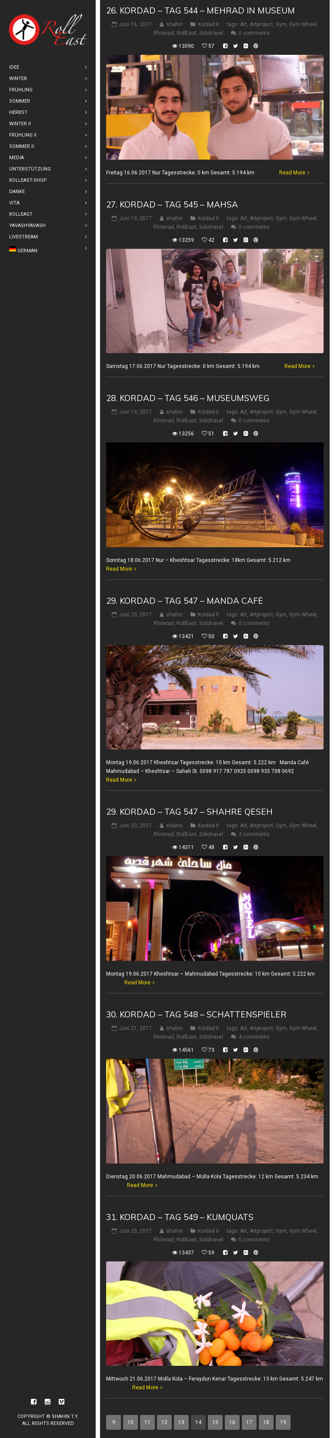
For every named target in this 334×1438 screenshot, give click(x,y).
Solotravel (211, 33)
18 (266, 1422)
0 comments (254, 33)
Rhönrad (164, 33)
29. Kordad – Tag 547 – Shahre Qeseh (189, 811)
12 (164, 1422)
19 (283, 1422)
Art (243, 24)
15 (215, 1422)
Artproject (261, 24)
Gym (281, 24)
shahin (174, 24)
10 (130, 1422)
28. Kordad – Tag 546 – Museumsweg (188, 398)
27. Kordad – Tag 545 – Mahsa (172, 204)
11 (147, 1422)
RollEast (187, 33)
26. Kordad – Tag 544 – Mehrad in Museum (200, 10)
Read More (292, 173)
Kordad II (208, 24)
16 (232, 1422)
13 (181, 1422)
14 (198, 1422)
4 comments (254, 1037)
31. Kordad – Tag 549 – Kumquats (180, 1217)
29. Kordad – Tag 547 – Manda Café (184, 600)
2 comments (254, 834)
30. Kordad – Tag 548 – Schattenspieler (196, 1014)
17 (249, 1422)
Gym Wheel (303, 24)
